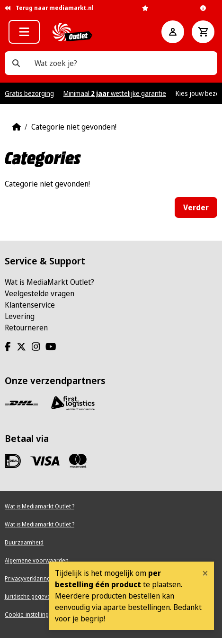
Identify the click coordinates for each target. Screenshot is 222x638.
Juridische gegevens (30, 596)
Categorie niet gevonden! (73, 127)
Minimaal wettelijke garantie (114, 93)
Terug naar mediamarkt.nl (49, 8)
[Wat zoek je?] (16, 63)
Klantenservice (30, 305)
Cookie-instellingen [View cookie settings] (30, 614)
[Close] (205, 573)
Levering (20, 316)
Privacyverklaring (27, 578)
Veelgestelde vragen (39, 293)
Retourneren (26, 327)
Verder (196, 207)
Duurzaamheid (24, 542)
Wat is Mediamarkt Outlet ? (39, 506)
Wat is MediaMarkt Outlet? (49, 282)
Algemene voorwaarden (37, 560)
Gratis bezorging (29, 93)
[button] (24, 32)
